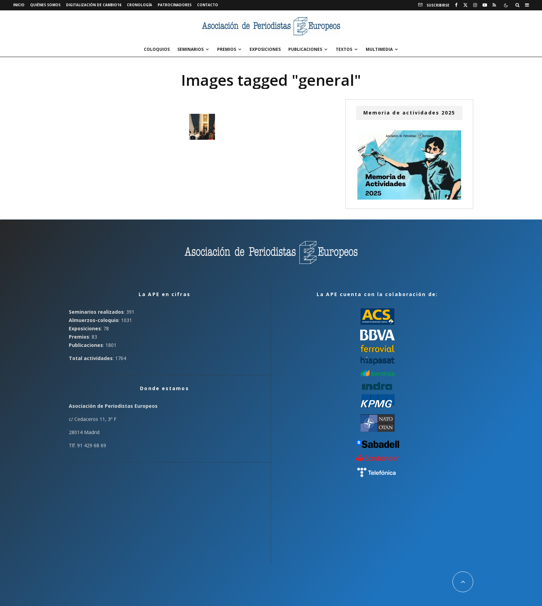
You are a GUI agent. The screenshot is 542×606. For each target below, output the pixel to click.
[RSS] (494, 5)
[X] (465, 5)
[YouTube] (485, 5)
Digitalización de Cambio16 (93, 4)
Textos (344, 49)
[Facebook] (456, 5)
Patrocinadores (174, 4)
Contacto (207, 4)
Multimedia (379, 49)
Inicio (19, 4)
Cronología (139, 4)
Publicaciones (305, 49)
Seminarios (190, 49)
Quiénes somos (45, 4)
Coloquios (157, 49)
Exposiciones (265, 49)
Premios (226, 49)
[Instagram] (475, 5)
